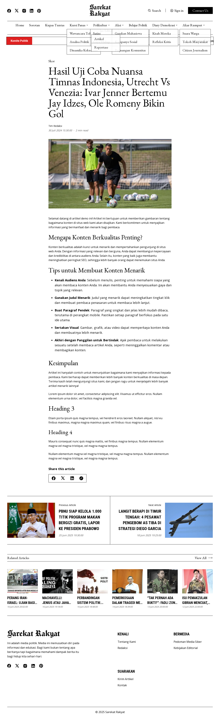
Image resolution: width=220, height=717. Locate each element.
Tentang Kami (127, 641)
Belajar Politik (138, 25)
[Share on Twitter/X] (63, 478)
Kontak (122, 685)
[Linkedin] (31, 11)
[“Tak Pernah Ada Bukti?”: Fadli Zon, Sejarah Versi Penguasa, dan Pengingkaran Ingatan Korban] (162, 581)
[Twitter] (17, 11)
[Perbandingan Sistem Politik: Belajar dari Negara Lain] (92, 581)
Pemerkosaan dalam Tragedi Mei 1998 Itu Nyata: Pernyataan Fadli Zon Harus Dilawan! (126, 600)
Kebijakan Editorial (186, 648)
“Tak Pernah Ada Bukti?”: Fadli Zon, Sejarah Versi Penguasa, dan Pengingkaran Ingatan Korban (161, 600)
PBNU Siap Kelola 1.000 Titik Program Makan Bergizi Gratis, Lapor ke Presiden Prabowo (80, 520)
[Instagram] (24, 11)
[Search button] (154, 10)
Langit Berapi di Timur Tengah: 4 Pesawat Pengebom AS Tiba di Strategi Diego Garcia (139, 520)
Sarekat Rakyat (115, 712)
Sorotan (34, 25)
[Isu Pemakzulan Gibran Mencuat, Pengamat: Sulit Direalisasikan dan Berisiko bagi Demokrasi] (197, 581)
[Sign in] (177, 10)
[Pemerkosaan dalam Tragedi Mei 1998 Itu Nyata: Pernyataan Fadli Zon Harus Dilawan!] (127, 581)
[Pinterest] (39, 11)
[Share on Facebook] (54, 478)
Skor (51, 61)
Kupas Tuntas (54, 25)
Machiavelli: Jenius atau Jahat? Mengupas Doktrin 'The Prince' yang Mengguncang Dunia (57, 600)
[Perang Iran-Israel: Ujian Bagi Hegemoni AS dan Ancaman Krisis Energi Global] (22, 581)
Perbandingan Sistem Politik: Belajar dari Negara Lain (89, 600)
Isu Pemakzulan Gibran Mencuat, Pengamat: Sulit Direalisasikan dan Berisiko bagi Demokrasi (197, 600)
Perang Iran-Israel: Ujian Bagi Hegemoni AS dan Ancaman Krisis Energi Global (21, 600)
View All (204, 558)
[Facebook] (9, 11)
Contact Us (200, 10)
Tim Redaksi (55, 126)
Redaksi (123, 648)
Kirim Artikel (125, 679)
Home (19, 25)
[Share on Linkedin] (72, 478)
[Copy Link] (81, 478)
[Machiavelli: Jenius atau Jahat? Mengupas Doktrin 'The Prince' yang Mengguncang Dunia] (57, 581)
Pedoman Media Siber (188, 641)
